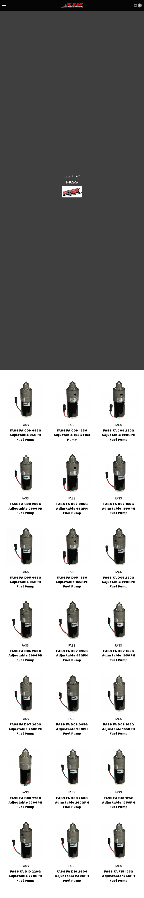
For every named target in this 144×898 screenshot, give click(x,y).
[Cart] (137, 5)
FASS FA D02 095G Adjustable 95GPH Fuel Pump (72, 508)
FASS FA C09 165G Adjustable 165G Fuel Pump (72, 434)
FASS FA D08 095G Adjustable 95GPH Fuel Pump (72, 728)
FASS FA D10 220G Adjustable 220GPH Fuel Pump (25, 875)
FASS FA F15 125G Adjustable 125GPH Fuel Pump (118, 875)
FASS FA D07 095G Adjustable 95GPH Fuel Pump (72, 655)
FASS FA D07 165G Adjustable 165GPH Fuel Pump (118, 655)
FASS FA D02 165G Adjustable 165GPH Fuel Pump (118, 508)
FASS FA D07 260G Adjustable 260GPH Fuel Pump (25, 728)
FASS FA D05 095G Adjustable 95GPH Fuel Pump (25, 582)
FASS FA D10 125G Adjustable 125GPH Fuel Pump (118, 802)
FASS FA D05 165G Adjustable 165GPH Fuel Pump (72, 582)
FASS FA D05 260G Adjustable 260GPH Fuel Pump (25, 660)
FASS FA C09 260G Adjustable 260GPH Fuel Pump (25, 508)
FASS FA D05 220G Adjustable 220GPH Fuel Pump (118, 582)
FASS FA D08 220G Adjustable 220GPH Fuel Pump (25, 802)
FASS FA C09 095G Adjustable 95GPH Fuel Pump (25, 434)
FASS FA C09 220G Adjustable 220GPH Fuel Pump (118, 434)
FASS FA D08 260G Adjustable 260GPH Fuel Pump (72, 802)
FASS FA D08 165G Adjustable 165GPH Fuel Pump (118, 728)
